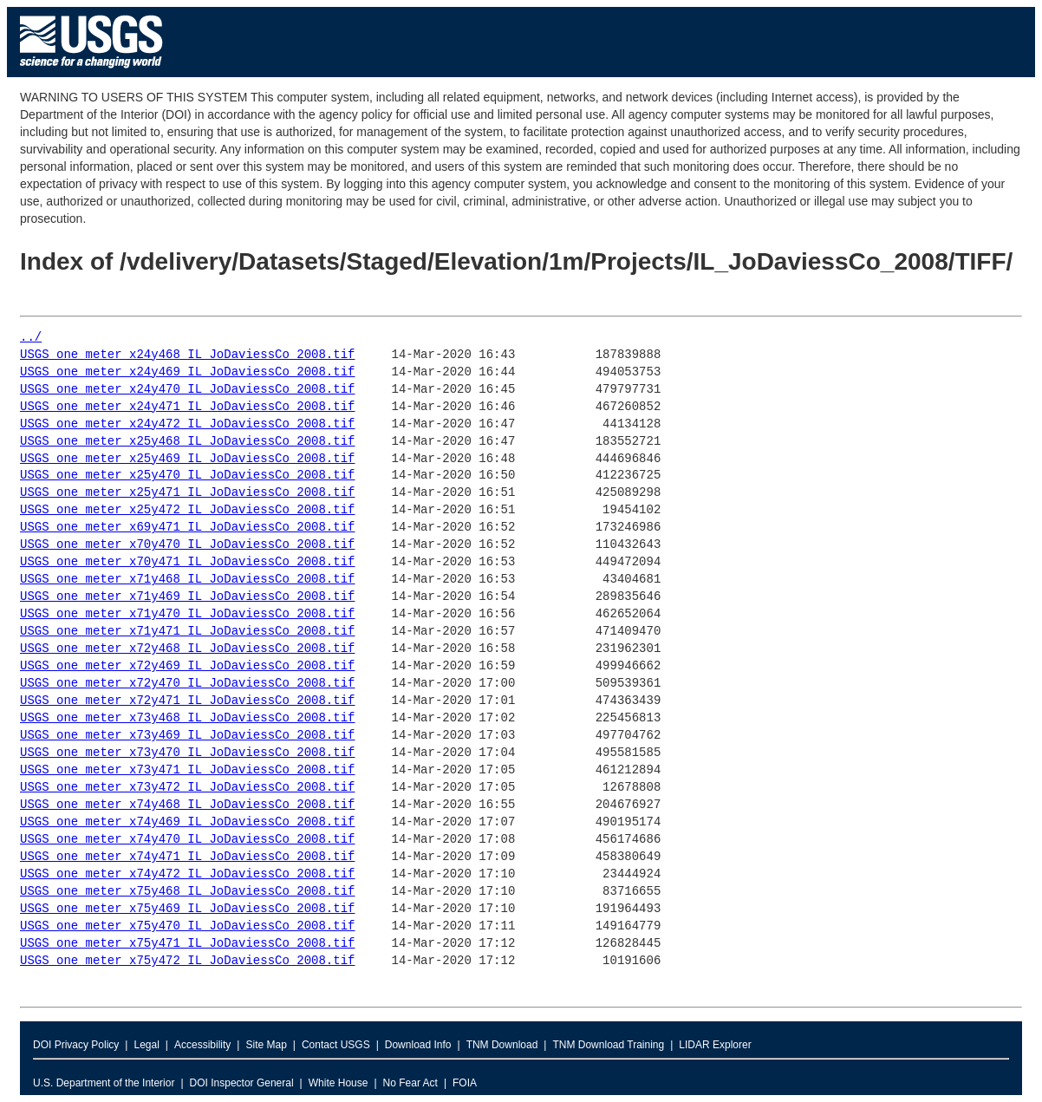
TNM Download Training (608, 1045)
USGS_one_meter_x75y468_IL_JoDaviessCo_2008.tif (187, 892)
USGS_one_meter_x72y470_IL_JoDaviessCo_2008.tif (187, 683)
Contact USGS (336, 1045)
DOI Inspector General (242, 1083)
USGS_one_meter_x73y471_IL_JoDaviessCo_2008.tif (187, 770)
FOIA (465, 1083)
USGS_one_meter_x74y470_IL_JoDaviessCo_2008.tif (187, 839)
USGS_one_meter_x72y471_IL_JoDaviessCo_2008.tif (187, 701)
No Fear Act (410, 1083)
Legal (146, 1045)
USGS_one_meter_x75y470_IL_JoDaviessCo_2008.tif (187, 926)
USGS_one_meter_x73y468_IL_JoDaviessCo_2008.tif (187, 718)
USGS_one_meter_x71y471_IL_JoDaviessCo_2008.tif (187, 631)
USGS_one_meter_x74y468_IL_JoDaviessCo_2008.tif (187, 805)
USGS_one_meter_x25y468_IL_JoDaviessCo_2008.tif (187, 442)
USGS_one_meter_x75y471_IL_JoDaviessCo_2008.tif (187, 944)
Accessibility (202, 1045)
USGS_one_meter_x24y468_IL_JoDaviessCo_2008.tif (187, 355)
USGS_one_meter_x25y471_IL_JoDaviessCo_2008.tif (187, 493)
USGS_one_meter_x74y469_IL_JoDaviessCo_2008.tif (187, 822)
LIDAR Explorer (715, 1045)
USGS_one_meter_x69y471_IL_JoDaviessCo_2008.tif (187, 527)
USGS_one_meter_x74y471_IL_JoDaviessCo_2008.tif (187, 857)
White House (338, 1083)
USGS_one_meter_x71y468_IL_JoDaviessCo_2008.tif (187, 579)
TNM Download (502, 1045)
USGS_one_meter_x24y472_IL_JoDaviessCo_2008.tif (187, 424)
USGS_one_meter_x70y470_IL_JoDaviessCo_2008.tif (187, 545)
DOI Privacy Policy (76, 1045)
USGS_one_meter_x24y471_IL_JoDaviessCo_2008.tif (187, 407)
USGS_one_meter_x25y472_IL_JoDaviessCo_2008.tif (187, 510)
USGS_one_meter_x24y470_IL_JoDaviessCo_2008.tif (187, 389)
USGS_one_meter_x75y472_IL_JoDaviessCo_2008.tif (187, 961)
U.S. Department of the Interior (103, 1083)
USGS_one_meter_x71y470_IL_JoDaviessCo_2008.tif (187, 614)
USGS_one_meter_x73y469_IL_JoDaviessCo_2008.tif (187, 735)
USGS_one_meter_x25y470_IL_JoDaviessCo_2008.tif (187, 475)
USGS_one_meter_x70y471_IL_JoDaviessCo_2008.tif (187, 562)
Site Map (265, 1045)
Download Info (418, 1045)
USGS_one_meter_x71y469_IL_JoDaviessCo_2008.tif (187, 597)
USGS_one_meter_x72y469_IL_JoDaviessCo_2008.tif (187, 666)
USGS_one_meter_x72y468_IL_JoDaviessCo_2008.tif (187, 649)
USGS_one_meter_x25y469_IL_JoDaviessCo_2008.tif (187, 459)
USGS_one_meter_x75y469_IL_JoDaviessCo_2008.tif (187, 909)
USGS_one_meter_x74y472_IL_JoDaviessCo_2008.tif (187, 874)
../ (31, 337)
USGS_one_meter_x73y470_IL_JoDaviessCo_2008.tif (187, 753)
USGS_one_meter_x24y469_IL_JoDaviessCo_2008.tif (187, 372)
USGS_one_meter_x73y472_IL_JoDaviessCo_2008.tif (187, 787)
